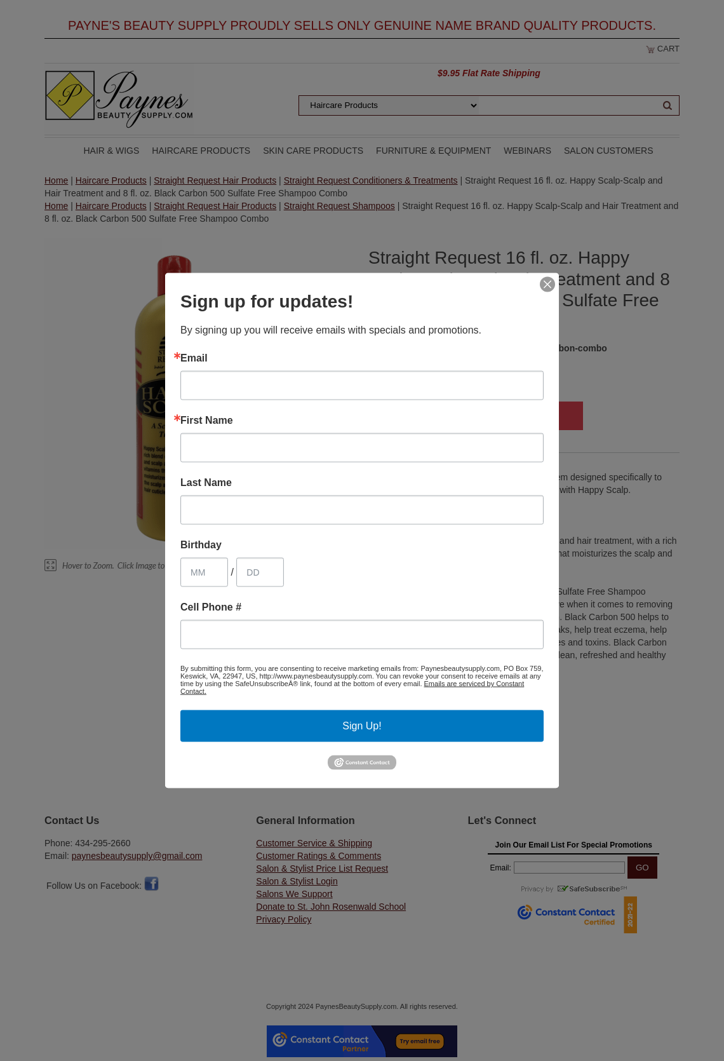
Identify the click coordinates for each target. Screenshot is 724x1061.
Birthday (201, 545)
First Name (206, 421)
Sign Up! (361, 725)
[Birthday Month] (204, 572)
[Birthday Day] (260, 572)
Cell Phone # (210, 607)
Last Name (206, 483)
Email (194, 358)
